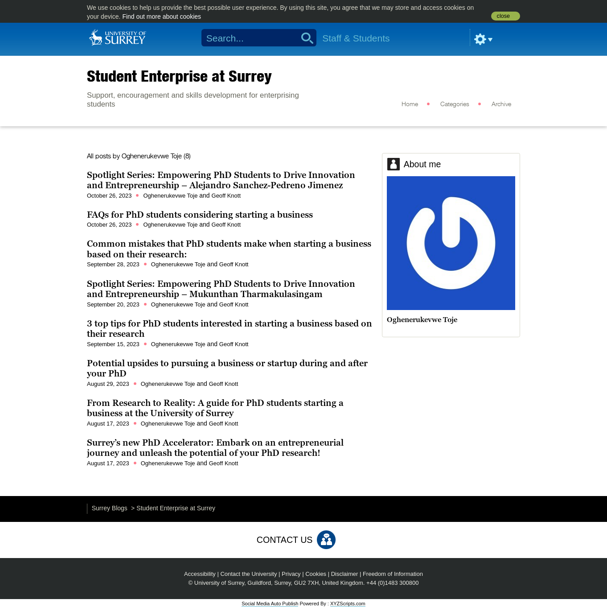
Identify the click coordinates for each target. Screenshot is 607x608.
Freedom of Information (393, 574)
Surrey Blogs (109, 508)
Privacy (291, 574)
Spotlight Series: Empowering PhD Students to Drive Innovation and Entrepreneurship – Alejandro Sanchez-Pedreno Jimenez (221, 180)
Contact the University (248, 574)
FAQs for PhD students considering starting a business (201, 214)
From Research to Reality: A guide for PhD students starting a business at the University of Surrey (215, 408)
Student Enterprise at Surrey (179, 75)
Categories (454, 104)
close (503, 16)
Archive (501, 104)
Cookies (315, 574)
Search (304, 38)
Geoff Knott (226, 195)
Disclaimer (344, 574)
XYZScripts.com (347, 603)
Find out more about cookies (161, 16)
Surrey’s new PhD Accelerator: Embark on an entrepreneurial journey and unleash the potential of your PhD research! (215, 448)
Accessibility (200, 574)
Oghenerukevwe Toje (152, 156)
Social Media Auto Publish (270, 603)
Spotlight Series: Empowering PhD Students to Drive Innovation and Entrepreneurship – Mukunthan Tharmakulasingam (221, 289)
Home (410, 104)
